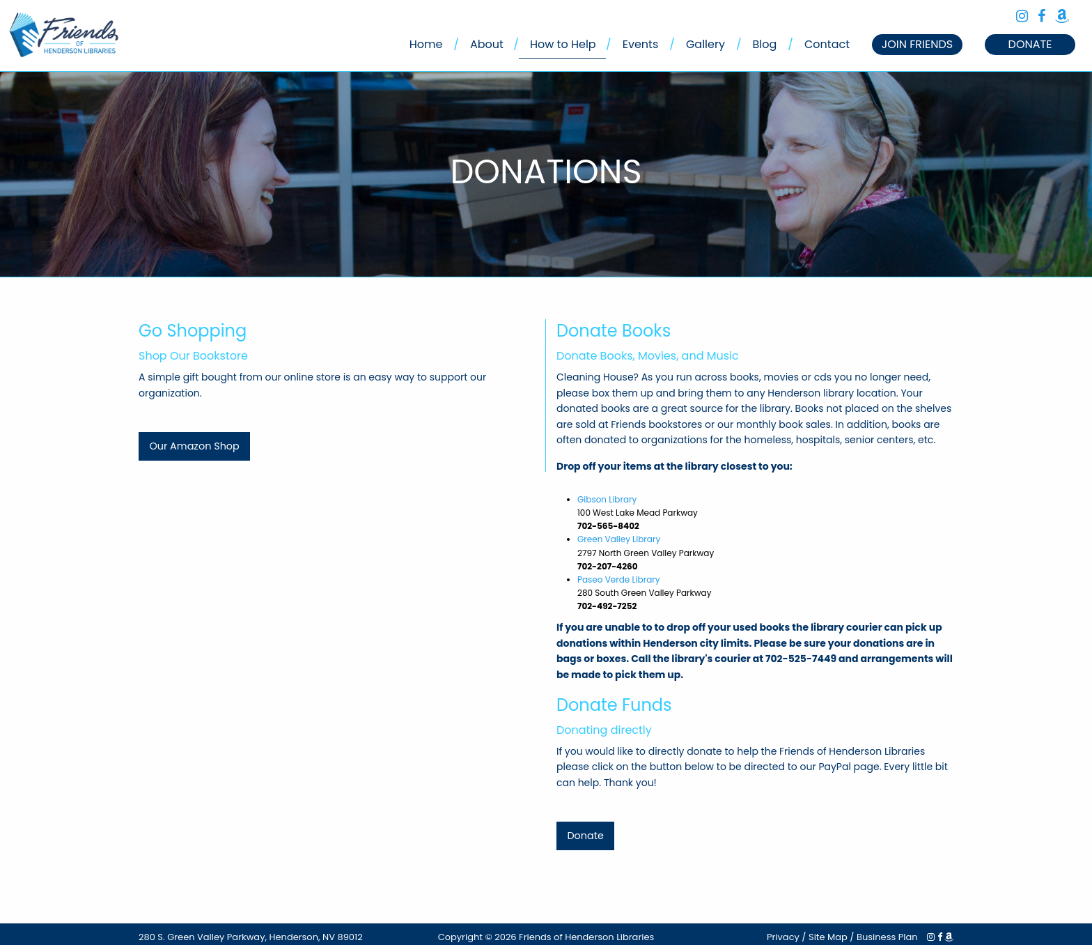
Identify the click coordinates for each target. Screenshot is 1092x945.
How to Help (563, 44)
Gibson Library (607, 499)
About (487, 44)
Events (641, 44)
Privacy (783, 937)
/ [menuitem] (456, 44)
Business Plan (887, 937)
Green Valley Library (618, 539)
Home (426, 44)
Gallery (705, 44)
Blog (765, 44)
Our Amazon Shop (194, 446)
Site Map (828, 937)
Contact (827, 44)
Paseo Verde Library (618, 579)
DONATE (1030, 44)
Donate (585, 836)
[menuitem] (426, 44)
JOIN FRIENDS (917, 44)
